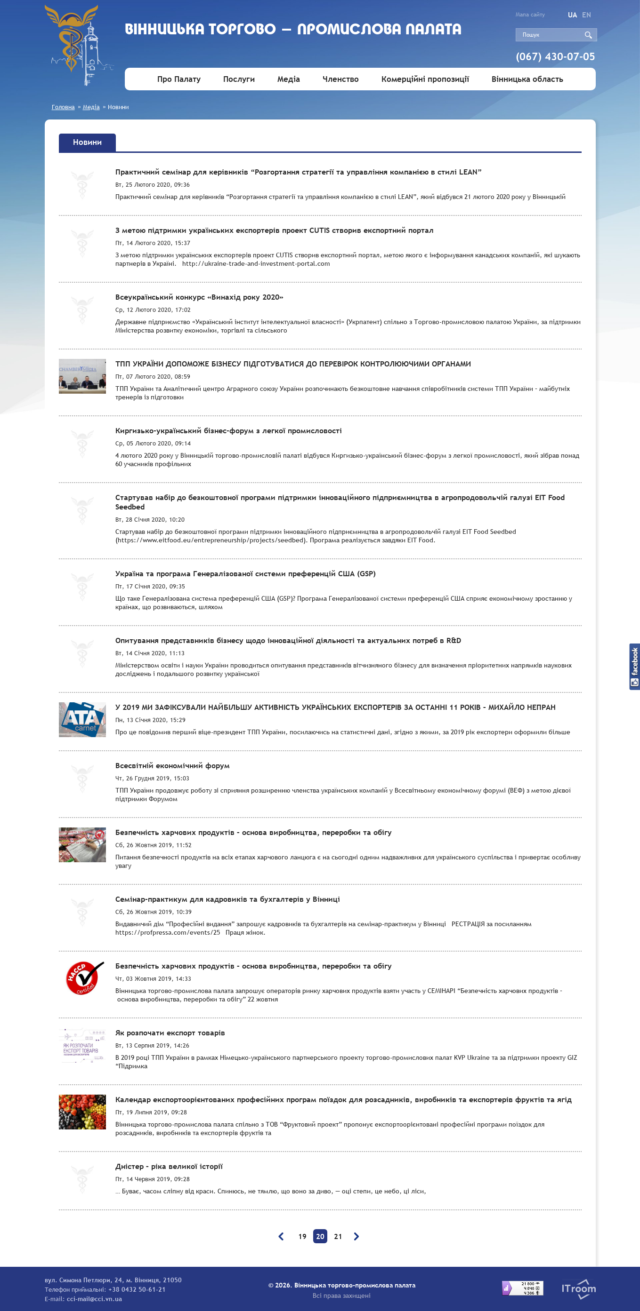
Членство (341, 79)
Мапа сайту (530, 14)
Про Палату (179, 79)
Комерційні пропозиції (425, 79)
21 (338, 1236)
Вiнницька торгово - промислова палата (297, 31)
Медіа (288, 79)
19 (302, 1236)
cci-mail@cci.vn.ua (94, 1299)
